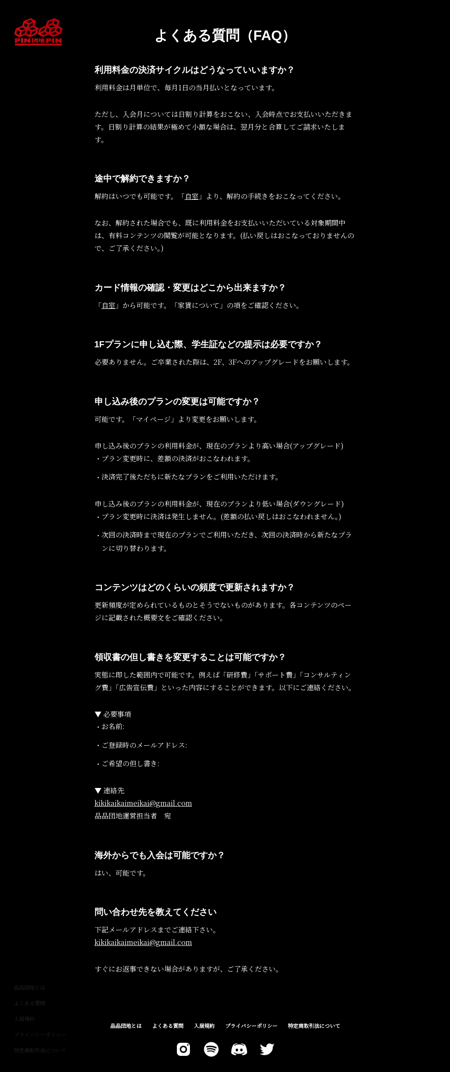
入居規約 (24, 1018)
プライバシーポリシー (40, 1034)
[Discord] (239, 1049)
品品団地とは (29, 987)
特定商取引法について (40, 1050)
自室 (192, 196)
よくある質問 (29, 1003)
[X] (267, 1049)
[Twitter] (183, 1049)
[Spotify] (211, 1049)
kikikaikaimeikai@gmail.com (143, 803)
